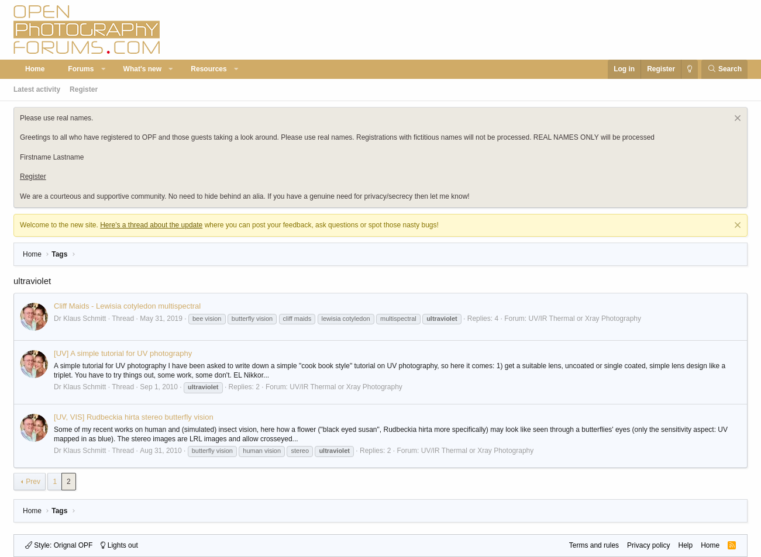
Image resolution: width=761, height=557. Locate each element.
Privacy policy (648, 545)
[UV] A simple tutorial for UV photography (123, 353)
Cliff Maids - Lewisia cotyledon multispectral (127, 306)
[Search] (724, 69)
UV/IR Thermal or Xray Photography (584, 318)
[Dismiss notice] (736, 119)
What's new (142, 69)
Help (685, 545)
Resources (208, 69)
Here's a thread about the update (151, 225)
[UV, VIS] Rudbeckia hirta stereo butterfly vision (134, 417)
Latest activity (36, 89)
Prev (33, 482)
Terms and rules (594, 545)
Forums (81, 69)
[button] (103, 69)
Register (84, 89)
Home (34, 69)
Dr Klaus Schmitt (80, 318)
